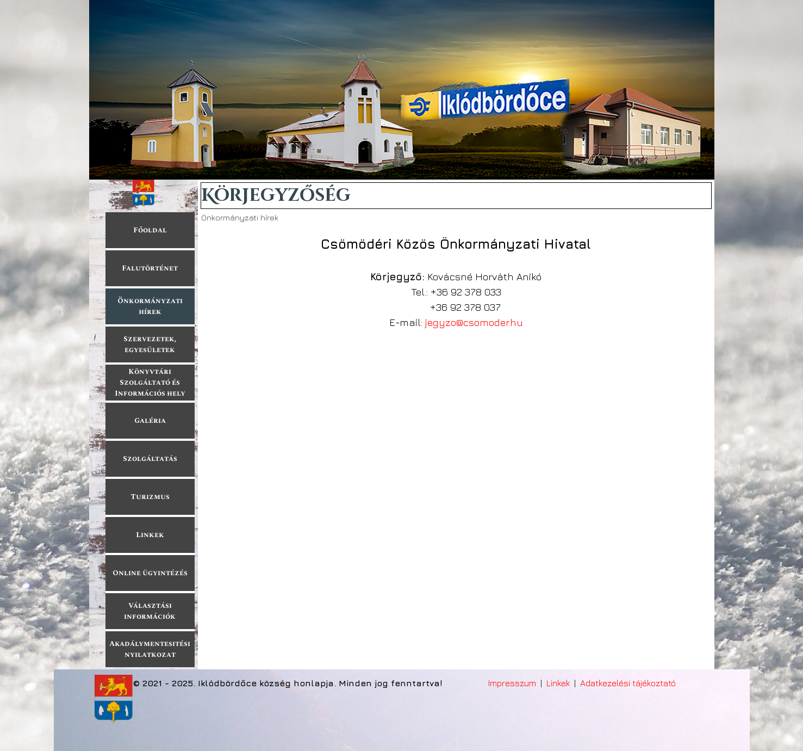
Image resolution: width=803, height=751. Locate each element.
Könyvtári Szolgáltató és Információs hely (150, 382)
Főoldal (150, 230)
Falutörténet (150, 268)
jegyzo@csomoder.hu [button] (474, 322)
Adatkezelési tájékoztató (628, 683)
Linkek (150, 535)
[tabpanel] (456, 282)
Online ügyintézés (150, 573)
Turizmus (150, 496)
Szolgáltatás (150, 458)
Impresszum (512, 683)
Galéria (150, 420)
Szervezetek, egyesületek (150, 344)
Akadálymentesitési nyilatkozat (149, 649)
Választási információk (150, 611)
